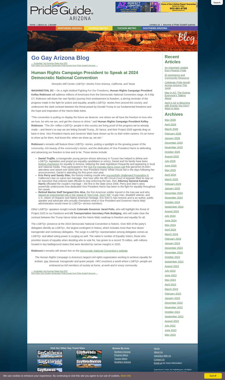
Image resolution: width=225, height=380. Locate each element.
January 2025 (172, 188)
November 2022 (174, 307)
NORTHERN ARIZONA (70, 28)
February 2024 (173, 238)
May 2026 (170, 120)
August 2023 (172, 266)
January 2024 (172, 243)
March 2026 (171, 129)
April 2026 (170, 124)
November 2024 (174, 197)
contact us (154, 24)
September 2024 (174, 206)
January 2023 (172, 298)
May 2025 (170, 170)
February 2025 (173, 184)
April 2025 (170, 174)
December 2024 (174, 193)
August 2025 (172, 156)
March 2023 (171, 289)
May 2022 (170, 334)
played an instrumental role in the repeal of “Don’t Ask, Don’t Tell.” (75, 195)
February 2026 (173, 133)
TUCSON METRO (126, 28)
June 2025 (170, 165)
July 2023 (170, 270)
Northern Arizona (122, 352)
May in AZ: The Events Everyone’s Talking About (177, 95)
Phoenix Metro (121, 355)
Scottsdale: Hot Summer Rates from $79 (49, 63)
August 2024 (172, 211)
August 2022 (172, 321)
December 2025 (174, 142)
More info (126, 375)
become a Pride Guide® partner (179, 24)
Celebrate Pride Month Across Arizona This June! (177, 85)
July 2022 (170, 325)
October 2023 (172, 257)
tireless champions (48, 164)
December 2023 (174, 248)
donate (52, 24)
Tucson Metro (120, 358)
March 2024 (171, 234)
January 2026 (172, 138)
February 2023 (173, 293)
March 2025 (171, 179)
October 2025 (172, 152)
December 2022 (174, 302)
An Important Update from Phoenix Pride (176, 69)
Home (157, 348)
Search (217, 2)
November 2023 (174, 252)
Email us (158, 363)
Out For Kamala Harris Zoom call (106, 166)
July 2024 (170, 216)
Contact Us (159, 359)
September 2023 (174, 261)
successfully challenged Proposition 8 (127, 175)
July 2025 (170, 161)
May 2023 (170, 280)
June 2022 (170, 330)
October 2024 (172, 202)
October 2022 (172, 312)
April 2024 (170, 229)
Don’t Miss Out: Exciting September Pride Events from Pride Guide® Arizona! (64, 65)
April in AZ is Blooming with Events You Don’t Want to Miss (177, 105)
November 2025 (174, 147)
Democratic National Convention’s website (103, 250)
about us (42, 24)
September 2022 (174, 316)
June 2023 (170, 275)
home (32, 24)
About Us (158, 352)
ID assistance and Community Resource (177, 76)
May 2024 (170, 225)
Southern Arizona (122, 362)
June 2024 (170, 220)
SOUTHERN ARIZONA (155, 28)
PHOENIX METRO (98, 28)
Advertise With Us (162, 356)
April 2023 (170, 284)
